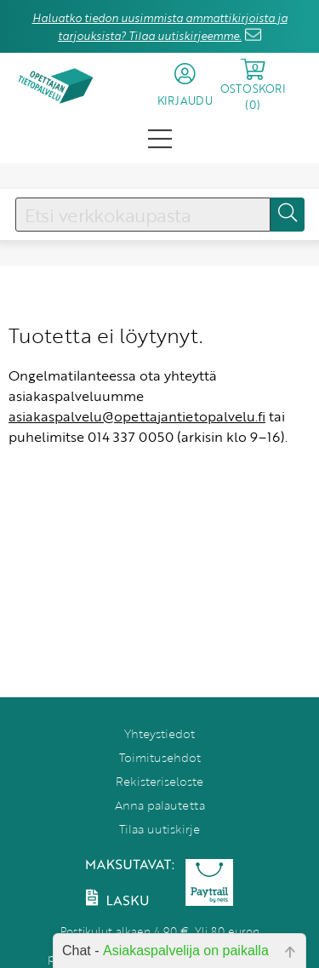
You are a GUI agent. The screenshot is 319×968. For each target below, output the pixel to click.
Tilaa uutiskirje (159, 829)
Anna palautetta (160, 805)
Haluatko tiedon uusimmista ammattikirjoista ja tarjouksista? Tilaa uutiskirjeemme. (160, 26)
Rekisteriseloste (159, 781)
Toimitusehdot (160, 757)
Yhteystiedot (159, 733)
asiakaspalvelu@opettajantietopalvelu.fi (137, 416)
